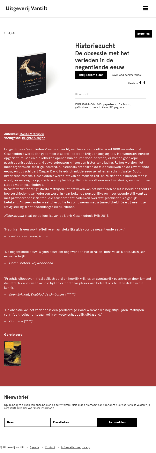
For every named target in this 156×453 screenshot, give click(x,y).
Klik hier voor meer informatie (35, 408)
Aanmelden (117, 422)
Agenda (34, 447)
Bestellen (143, 33)
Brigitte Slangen (33, 138)
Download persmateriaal (126, 74)
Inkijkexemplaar (91, 75)
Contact (50, 447)
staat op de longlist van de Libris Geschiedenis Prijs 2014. (67, 216)
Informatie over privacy (75, 447)
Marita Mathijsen (32, 134)
